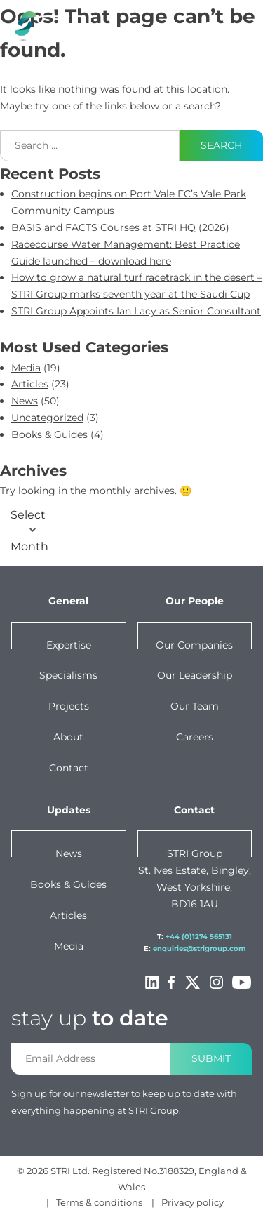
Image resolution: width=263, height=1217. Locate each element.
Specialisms (68, 675)
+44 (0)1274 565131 (199, 936)
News (24, 400)
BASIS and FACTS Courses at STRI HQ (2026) (120, 227)
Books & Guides (49, 434)
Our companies (194, 645)
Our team (194, 706)
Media (26, 367)
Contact (68, 768)
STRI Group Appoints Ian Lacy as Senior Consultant (136, 311)
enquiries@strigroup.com (199, 948)
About (68, 737)
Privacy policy (192, 1202)
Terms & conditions (99, 1202)
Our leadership (194, 675)
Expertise (68, 645)
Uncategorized (47, 417)
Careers (194, 737)
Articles (29, 384)
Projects (68, 706)
